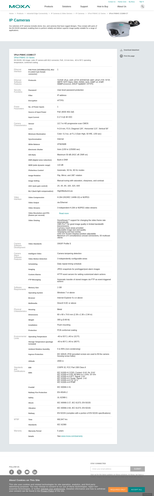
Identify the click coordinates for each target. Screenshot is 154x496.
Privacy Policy (47, 491)
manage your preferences (53, 489)
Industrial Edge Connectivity (37, 13)
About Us (121, 6)
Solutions (66, 6)
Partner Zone (122, 2)
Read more (64, 213)
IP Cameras (80, 13)
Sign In (141, 1)
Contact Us (111, 2)
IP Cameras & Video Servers (61, 13)
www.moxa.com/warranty (72, 436)
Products (20, 13)
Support (84, 6)
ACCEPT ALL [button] (136, 490)
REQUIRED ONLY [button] (117, 490)
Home (11, 13)
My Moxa (132, 2)
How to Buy (102, 6)
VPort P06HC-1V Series (97, 13)
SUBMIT (137, 469)
